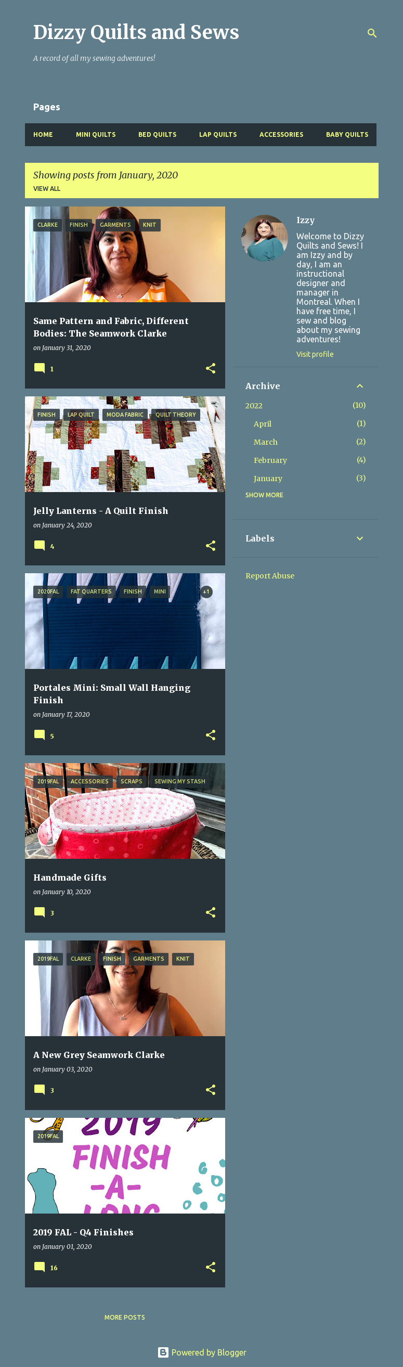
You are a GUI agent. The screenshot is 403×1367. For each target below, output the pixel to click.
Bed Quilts (157, 134)
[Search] (372, 33)
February (270, 460)
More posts (125, 1317)
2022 (254, 405)
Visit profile (315, 354)
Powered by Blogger (201, 1352)
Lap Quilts (218, 134)
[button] (210, 369)
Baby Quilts (347, 134)
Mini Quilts (95, 134)
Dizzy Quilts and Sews (136, 32)
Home (43, 134)
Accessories (281, 134)
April (262, 424)
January (268, 478)
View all (46, 188)
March (266, 442)
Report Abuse (269, 576)
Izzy (305, 220)
